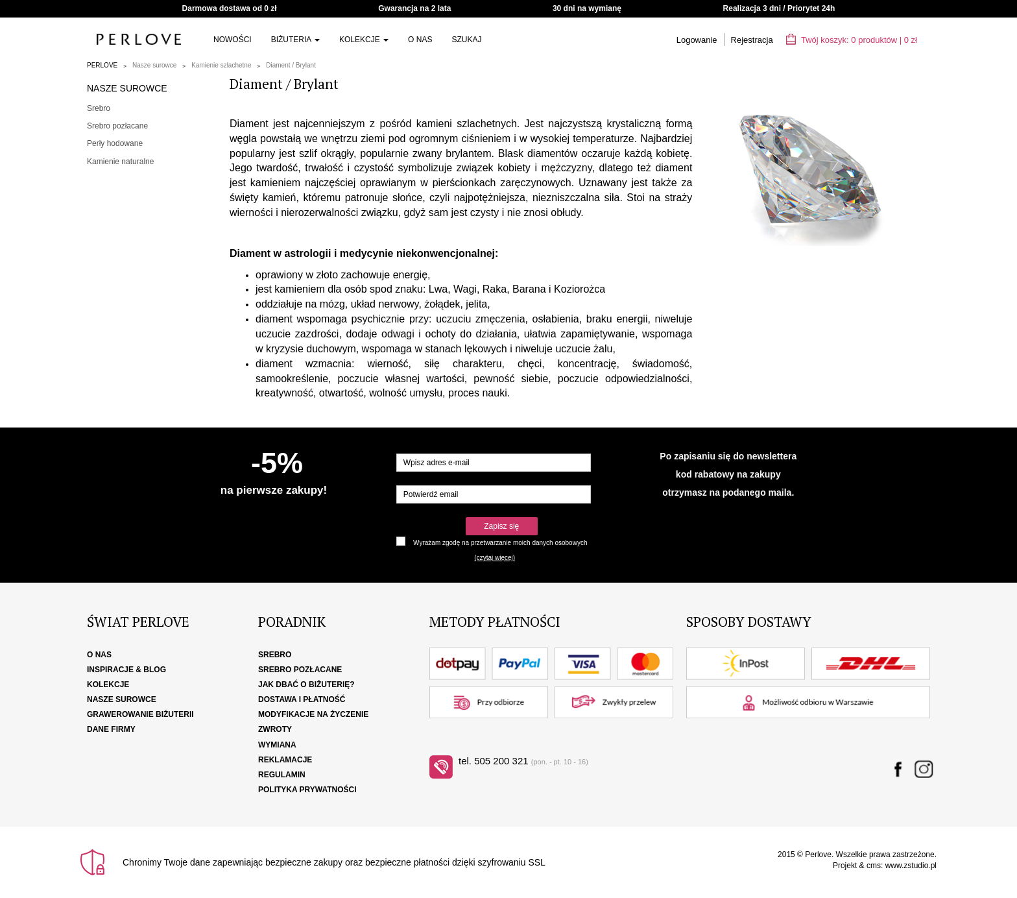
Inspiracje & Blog (126, 669)
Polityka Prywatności (307, 789)
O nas (420, 39)
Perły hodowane (115, 143)
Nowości (232, 39)
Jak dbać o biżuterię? (306, 684)
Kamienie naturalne (120, 161)
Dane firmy (111, 729)
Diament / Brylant (291, 65)
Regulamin (281, 774)
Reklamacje (285, 759)
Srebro (98, 108)
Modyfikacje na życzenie (313, 714)
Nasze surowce (154, 65)
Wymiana (277, 744)
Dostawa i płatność (301, 699)
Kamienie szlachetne (221, 65)
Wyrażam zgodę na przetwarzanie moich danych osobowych (500, 542)
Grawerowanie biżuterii (140, 714)
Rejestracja (752, 40)
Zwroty (275, 729)
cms (874, 865)
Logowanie (696, 40)
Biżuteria (295, 39)
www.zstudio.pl (911, 865)
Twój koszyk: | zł (851, 40)
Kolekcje (364, 39)
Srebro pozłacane (117, 125)
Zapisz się (501, 526)
